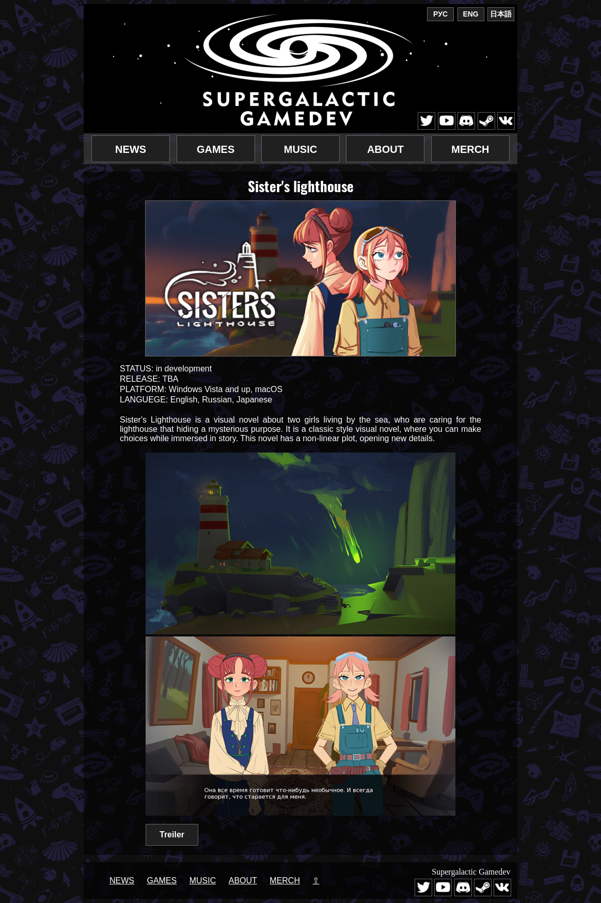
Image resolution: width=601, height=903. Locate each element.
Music (300, 149)
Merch (470, 149)
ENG (470, 14)
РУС (440, 14)
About (385, 149)
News (130, 149)
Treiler (172, 834)
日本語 (501, 14)
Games (215, 149)
